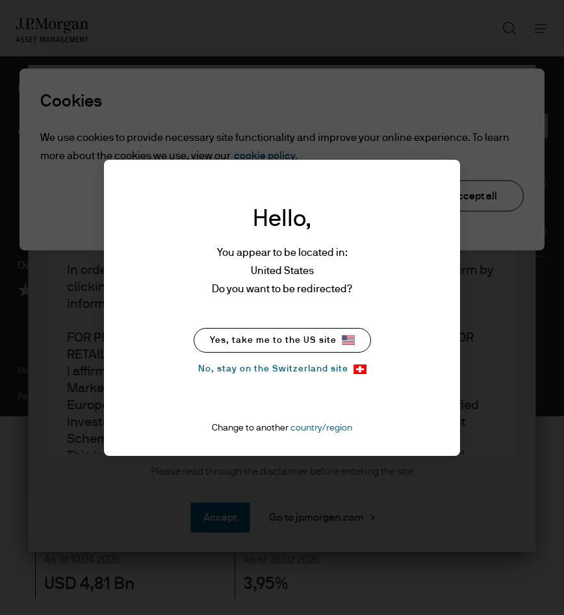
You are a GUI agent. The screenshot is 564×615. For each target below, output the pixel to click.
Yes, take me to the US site (282, 340)
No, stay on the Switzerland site (282, 369)
